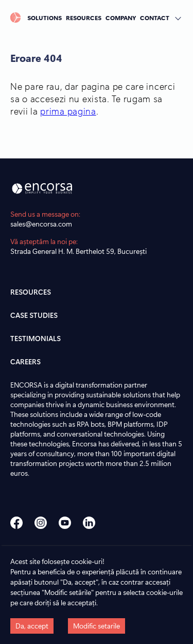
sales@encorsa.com (41, 224)
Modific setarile (96, 626)
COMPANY (121, 17)
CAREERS (25, 361)
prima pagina (68, 111)
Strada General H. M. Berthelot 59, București (78, 251)
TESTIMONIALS (35, 338)
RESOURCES (83, 17)
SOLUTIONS (44, 17)
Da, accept (31, 626)
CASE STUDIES (34, 315)
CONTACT (154, 17)
